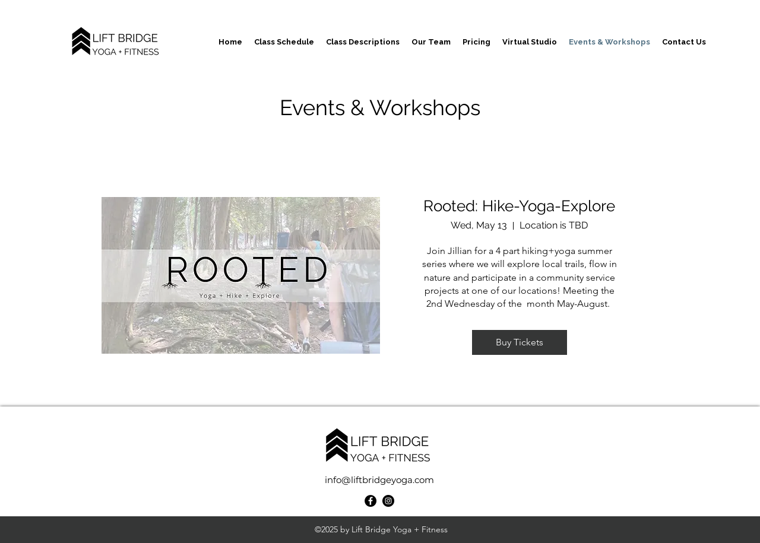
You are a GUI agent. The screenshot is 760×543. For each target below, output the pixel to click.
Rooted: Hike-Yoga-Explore (519, 206)
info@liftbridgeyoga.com (379, 479)
